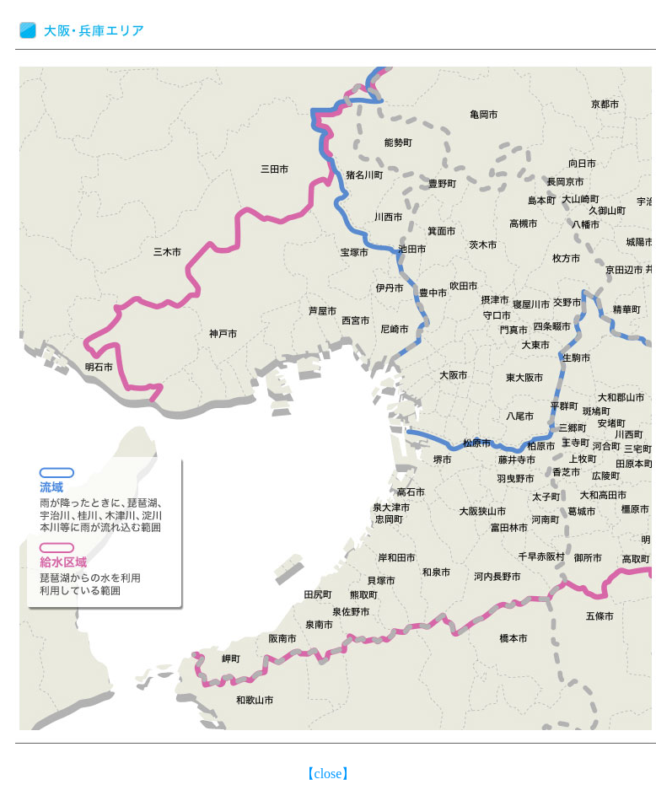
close (328, 773)
